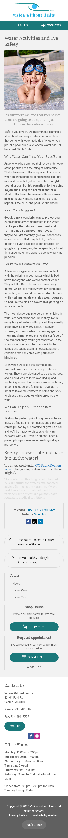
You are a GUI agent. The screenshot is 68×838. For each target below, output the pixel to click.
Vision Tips (40, 514)
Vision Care (20, 590)
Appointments (51, 25)
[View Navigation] (6, 25)
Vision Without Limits (43, 806)
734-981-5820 (24, 709)
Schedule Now (33, 656)
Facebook (31, 736)
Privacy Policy (18, 815)
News (16, 583)
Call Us (23, 25)
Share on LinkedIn (40, 521)
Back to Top (34, 824)
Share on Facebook (28, 521)
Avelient (53, 815)
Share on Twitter (34, 521)
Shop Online (33, 626)
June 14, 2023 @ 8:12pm (41, 510)
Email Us (15, 726)
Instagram (37, 736)
